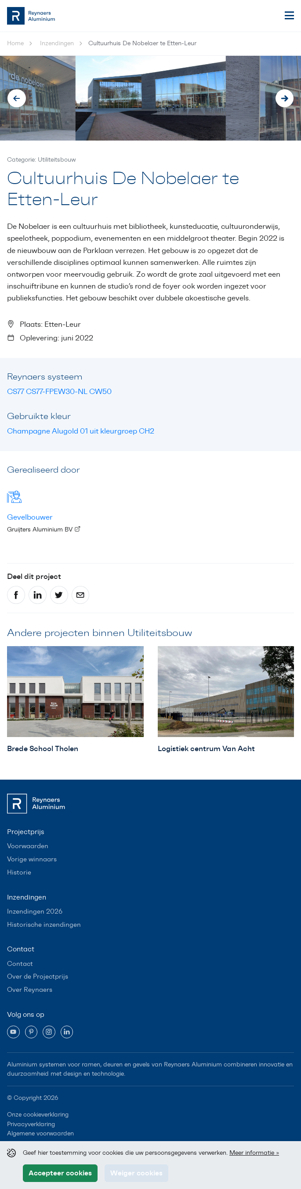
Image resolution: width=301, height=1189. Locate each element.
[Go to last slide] (16, 98)
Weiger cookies (136, 1172)
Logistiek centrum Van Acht (206, 748)
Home (15, 43)
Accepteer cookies (60, 1172)
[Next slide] (285, 98)
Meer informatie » (254, 1152)
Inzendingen (57, 43)
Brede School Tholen (42, 748)
